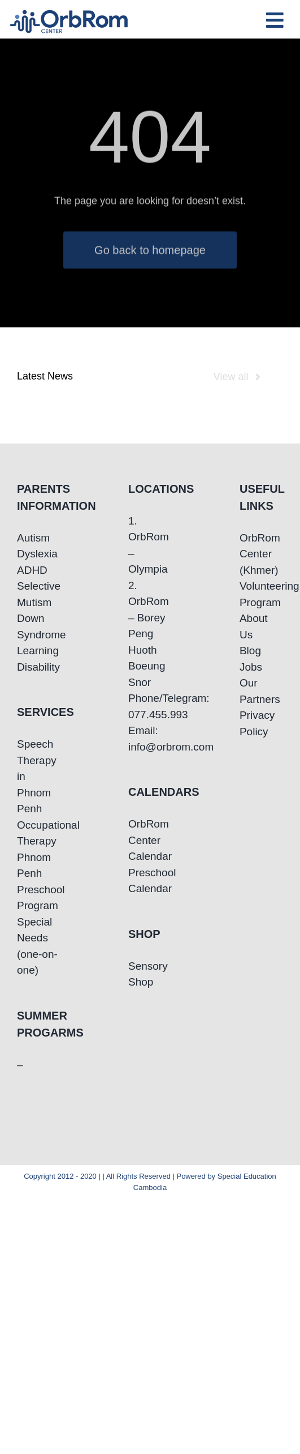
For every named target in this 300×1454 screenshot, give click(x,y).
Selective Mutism (38, 594)
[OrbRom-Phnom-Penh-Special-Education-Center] (69, 13)
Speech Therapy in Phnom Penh (36, 776)
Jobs (251, 667)
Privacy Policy (257, 723)
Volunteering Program (261, 594)
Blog (250, 650)
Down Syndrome (38, 626)
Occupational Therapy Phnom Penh (38, 849)
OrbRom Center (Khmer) (260, 554)
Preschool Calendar (150, 881)
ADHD (32, 570)
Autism (33, 538)
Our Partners (260, 691)
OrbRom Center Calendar (150, 840)
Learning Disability (38, 659)
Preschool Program (38, 898)
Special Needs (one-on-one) (37, 946)
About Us (254, 626)
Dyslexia (37, 554)
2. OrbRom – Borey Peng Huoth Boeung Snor (148, 633)
